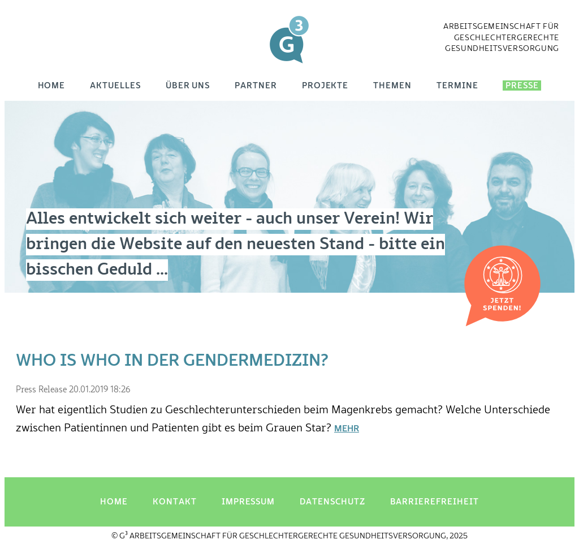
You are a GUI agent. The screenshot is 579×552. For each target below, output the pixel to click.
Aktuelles (115, 86)
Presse (522, 86)
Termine (457, 86)
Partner (256, 86)
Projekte (325, 86)
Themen (392, 86)
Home (52, 86)
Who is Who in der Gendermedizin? (172, 361)
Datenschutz (332, 502)
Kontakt (175, 502)
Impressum (248, 502)
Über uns (188, 86)
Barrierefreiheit (434, 502)
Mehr (346, 429)
